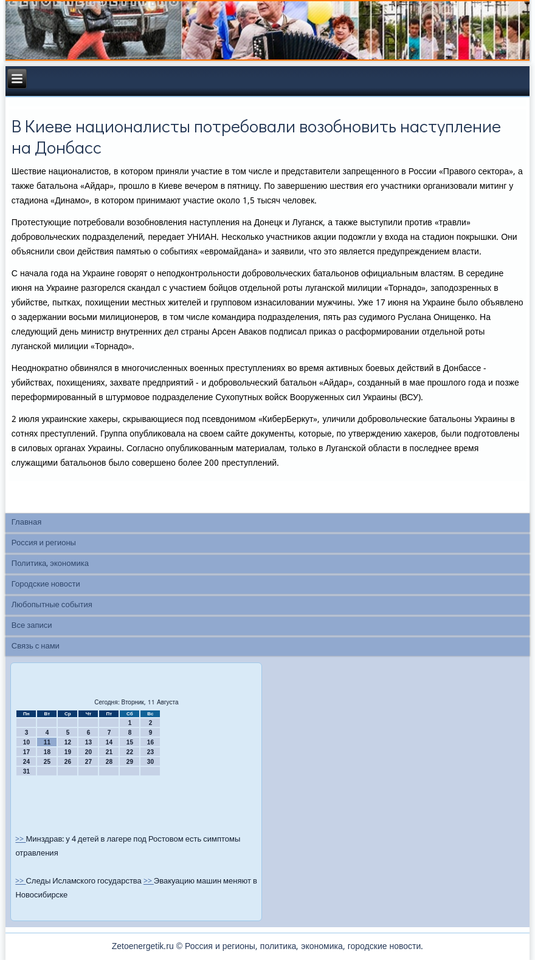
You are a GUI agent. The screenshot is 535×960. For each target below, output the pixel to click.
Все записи (32, 626)
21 (109, 752)
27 (88, 761)
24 (26, 761)
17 (26, 752)
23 (150, 752)
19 (67, 752)
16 (150, 742)
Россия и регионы (44, 543)
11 (47, 742)
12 (67, 742)
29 (129, 761)
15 (129, 742)
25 (47, 761)
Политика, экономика (50, 564)
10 (26, 742)
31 (26, 771)
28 (109, 761)
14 (109, 742)
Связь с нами (36, 646)
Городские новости (46, 584)
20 (88, 752)
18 (47, 752)
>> (20, 839)
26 (67, 761)
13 (88, 742)
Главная (26, 522)
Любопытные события (52, 605)
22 (129, 752)
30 (150, 761)
